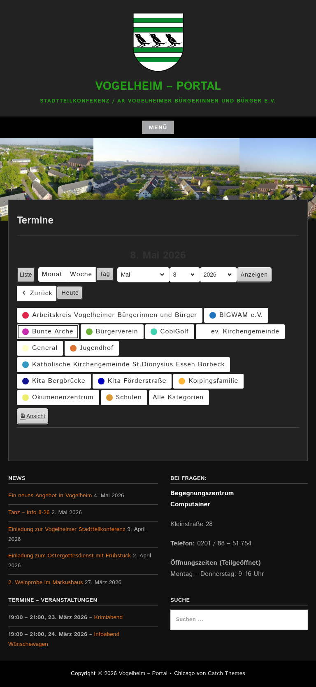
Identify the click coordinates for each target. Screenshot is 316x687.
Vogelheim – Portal (158, 86)
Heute (70, 292)
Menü (158, 127)
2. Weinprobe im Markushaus (45, 582)
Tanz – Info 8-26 (29, 512)
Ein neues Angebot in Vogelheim (50, 495)
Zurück (37, 293)
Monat (52, 274)
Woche (81, 274)
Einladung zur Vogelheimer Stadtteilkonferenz (66, 529)
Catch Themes (226, 673)
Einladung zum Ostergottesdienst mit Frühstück (69, 556)
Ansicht (33, 417)
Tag (105, 273)
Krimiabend (108, 617)
